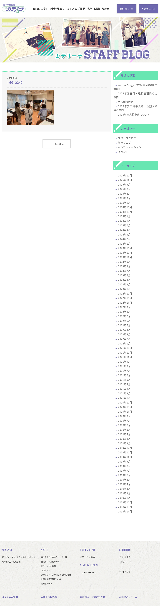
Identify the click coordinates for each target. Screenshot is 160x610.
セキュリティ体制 (48, 566)
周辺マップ (45, 570)
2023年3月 (124, 284)
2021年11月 (125, 352)
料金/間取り (57, 8)
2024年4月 (124, 230)
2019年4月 (124, 484)
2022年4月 (124, 330)
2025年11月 (125, 175)
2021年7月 (124, 370)
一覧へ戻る (54, 143)
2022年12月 (125, 293)
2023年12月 (125, 248)
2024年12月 (125, 207)
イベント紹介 (124, 557)
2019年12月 (125, 448)
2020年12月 (125, 402)
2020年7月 (124, 420)
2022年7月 (124, 316)
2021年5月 (124, 380)
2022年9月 (124, 307)
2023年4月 (124, 280)
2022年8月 (124, 311)
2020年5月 (124, 430)
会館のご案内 (41, 8)
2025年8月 (124, 189)
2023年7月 (124, 271)
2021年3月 (124, 389)
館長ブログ (124, 143)
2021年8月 (124, 366)
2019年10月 (125, 457)
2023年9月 (124, 262)
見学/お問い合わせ (98, 8)
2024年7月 (124, 225)
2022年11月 (125, 298)
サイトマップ (124, 572)
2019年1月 (124, 498)
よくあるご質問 (76, 8)
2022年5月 (124, 325)
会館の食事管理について (51, 579)
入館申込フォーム (128, 596)
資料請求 (126, 8)
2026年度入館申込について (134, 114)
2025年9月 (124, 184)
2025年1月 (124, 202)
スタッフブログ (127, 138)
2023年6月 (124, 275)
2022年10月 (125, 302)
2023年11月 (125, 252)
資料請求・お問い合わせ (92, 596)
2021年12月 (125, 348)
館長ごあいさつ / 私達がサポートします (18, 557)
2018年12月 (125, 502)
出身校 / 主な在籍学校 (11, 561)
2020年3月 (124, 439)
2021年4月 (124, 384)
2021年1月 (124, 398)
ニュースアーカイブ (88, 572)
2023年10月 (125, 257)
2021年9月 (124, 361)
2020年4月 (124, 434)
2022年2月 (124, 339)
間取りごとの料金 (87, 557)
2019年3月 (124, 489)
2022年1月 (124, 343)
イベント (123, 152)
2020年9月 (124, 416)
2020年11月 (125, 407)
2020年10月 (125, 411)
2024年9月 (124, 216)
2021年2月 (124, 393)
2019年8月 (124, 466)
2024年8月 (124, 221)
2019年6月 (124, 475)
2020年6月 (124, 425)
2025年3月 (124, 198)
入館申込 (148, 8)
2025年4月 (124, 193)
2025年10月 (125, 180)
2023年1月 (124, 289)
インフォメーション (129, 147)
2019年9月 (124, 461)
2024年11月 (125, 212)
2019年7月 (124, 470)
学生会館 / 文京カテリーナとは (54, 557)
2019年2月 (124, 493)
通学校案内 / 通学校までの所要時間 (56, 574)
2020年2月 (124, 443)
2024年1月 (124, 243)
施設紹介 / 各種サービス (51, 561)
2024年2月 (124, 239)
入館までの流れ (49, 596)
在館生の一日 (46, 583)
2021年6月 (124, 375)
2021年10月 (125, 357)
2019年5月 (124, 479)
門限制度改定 (126, 101)
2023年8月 (124, 266)
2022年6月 (124, 321)
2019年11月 (125, 452)
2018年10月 (125, 511)
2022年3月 (124, 334)
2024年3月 (124, 234)
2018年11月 (125, 507)
